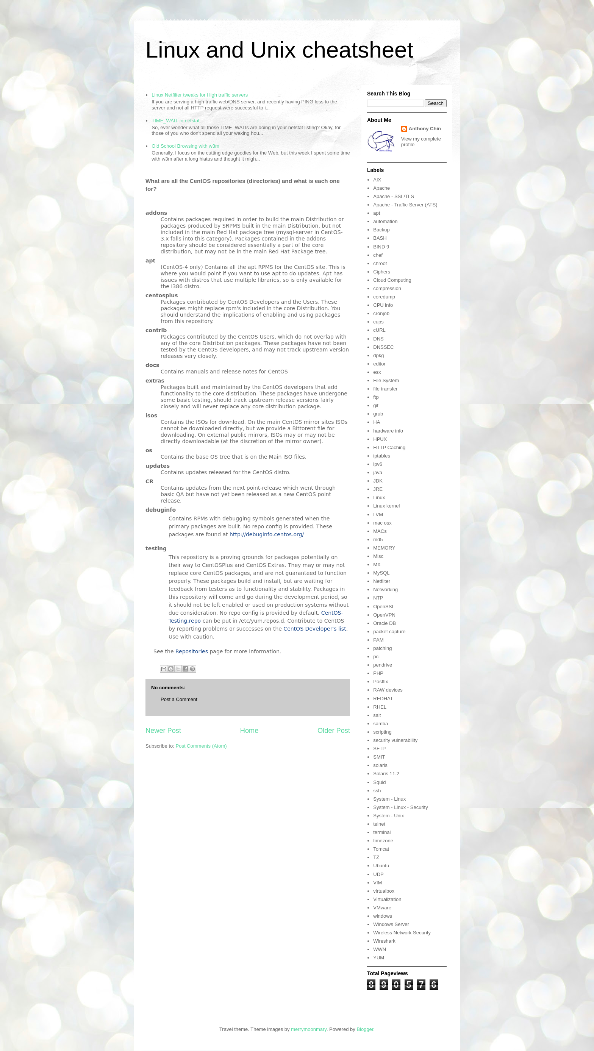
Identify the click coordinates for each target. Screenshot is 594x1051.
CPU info (383, 305)
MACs (379, 531)
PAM (378, 640)
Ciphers (381, 272)
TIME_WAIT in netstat (175, 120)
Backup (381, 230)
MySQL (381, 573)
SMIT (379, 757)
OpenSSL (383, 606)
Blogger (364, 1029)
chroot (380, 263)
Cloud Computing (392, 280)
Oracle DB (384, 623)
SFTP (379, 748)
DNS (378, 339)
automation (385, 221)
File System (386, 380)
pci (376, 656)
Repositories (191, 651)
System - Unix (388, 815)
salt (377, 715)
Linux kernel (386, 506)
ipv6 (377, 464)
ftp (375, 397)
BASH (379, 238)
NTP (378, 598)
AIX (377, 180)
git (375, 405)
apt (376, 213)
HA (376, 422)
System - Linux (389, 799)
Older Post (333, 730)
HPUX (380, 439)
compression (387, 288)
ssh (377, 790)
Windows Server (391, 924)
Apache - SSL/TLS (393, 196)
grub (378, 414)
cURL (379, 330)
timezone (383, 840)
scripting (382, 732)
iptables (381, 456)
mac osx (382, 523)
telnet (379, 824)
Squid (379, 782)
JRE (378, 489)
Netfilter (381, 581)
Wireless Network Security (402, 932)
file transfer (385, 389)
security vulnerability (395, 740)
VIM (377, 882)
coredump (384, 297)
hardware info (388, 431)
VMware (382, 907)
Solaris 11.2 (386, 773)
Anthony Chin (425, 128)
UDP (378, 874)
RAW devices (388, 690)
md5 (378, 539)
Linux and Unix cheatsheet (279, 49)
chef (378, 255)
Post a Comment (179, 699)
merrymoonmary (309, 1029)
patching (382, 648)
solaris (380, 765)
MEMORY (384, 548)
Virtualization (387, 899)
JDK (378, 481)
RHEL (379, 707)
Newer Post (163, 730)
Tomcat (381, 849)
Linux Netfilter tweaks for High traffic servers (200, 95)
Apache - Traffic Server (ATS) (405, 205)
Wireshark (384, 941)
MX (377, 564)
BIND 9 (381, 247)
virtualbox (383, 891)
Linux (379, 497)
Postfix (380, 681)
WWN (379, 949)
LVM (378, 514)
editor (379, 364)
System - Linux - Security (400, 807)
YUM (378, 957)
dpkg (378, 355)
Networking (385, 589)
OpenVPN (384, 615)
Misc (378, 556)
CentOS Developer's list (314, 629)
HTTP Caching (389, 447)
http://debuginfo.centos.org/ (267, 534)
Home (249, 730)
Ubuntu (381, 865)
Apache (381, 188)
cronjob (381, 313)
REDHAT (383, 698)
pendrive (382, 665)
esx (377, 372)
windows (382, 916)
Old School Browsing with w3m (185, 146)
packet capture (389, 631)
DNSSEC (383, 347)
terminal (382, 832)
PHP (378, 673)
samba (380, 723)
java (377, 472)
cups (378, 322)
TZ (376, 857)
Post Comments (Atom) (201, 746)
